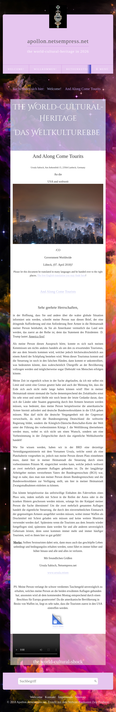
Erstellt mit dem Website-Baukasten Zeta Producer (78, 702)
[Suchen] (95, 681)
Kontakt (50, 697)
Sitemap (80, 697)
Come (60, 291)
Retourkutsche (79, 69)
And (43, 291)
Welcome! (16, 69)
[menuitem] (16, 69)
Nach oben (58, 620)
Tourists (70, 291)
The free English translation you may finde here (61, 275)
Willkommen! (45, 69)
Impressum (65, 697)
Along (51, 291)
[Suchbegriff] (58, 681)
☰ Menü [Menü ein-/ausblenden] (102, 69)
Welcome (36, 697)
